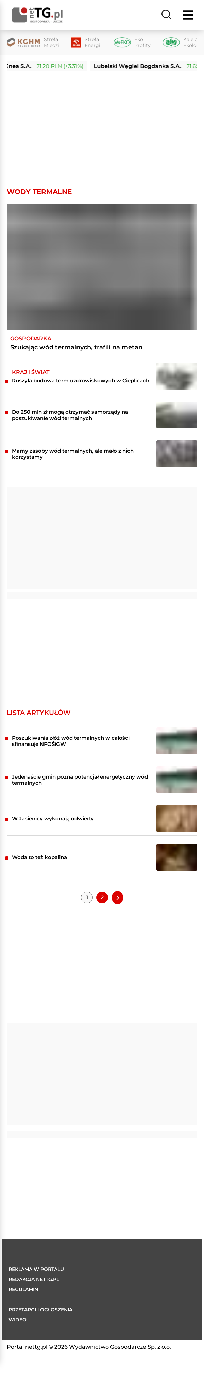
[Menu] (188, 14)
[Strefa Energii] (86, 42)
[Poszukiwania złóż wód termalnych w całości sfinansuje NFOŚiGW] (176, 740)
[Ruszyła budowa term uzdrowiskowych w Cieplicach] (176, 376)
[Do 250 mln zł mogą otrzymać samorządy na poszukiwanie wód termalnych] (176, 415)
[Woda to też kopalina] (176, 857)
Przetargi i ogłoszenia (40, 1310)
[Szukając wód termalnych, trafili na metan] (102, 267)
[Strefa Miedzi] (33, 42)
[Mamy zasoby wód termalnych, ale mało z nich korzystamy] (176, 453)
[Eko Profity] (132, 42)
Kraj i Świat (31, 372)
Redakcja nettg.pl (33, 1279)
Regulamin (23, 1289)
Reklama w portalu (36, 1269)
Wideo (17, 1319)
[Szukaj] (166, 15)
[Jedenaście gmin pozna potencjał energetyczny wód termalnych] (176, 779)
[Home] (37, 15)
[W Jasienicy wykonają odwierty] (176, 818)
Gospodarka (30, 338)
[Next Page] (117, 897)
